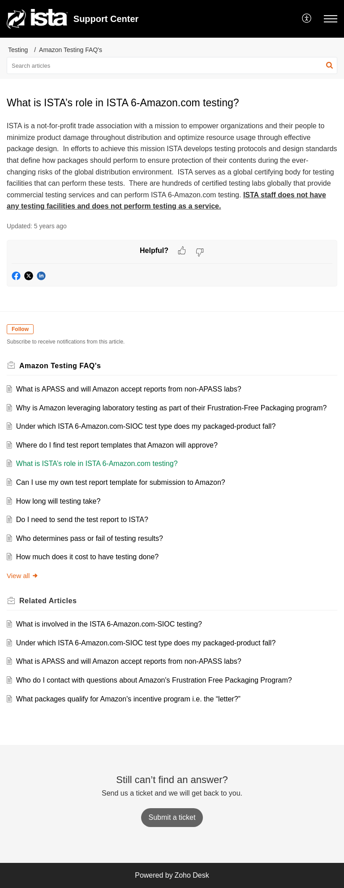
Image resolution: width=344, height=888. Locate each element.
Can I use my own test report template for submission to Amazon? (120, 482)
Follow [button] (20, 329)
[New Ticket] (172, 817)
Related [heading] (48, 601)
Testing (18, 49)
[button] (307, 19)
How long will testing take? (58, 501)
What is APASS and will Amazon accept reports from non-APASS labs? (128, 389)
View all (23, 575)
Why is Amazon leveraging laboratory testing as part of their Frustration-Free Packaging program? (171, 408)
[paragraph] (172, 166)
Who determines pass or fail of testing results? (89, 538)
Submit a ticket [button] (172, 817)
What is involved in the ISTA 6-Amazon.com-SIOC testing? (109, 624)
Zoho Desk (191, 875)
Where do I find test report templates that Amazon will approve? (117, 445)
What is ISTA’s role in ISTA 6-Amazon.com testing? (97, 463)
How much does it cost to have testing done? (87, 557)
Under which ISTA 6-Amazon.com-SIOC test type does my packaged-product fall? (146, 426)
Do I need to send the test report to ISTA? (82, 519)
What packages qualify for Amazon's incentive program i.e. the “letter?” (128, 699)
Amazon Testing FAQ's (70, 49)
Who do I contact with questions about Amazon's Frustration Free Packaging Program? (154, 680)
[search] (172, 65)
